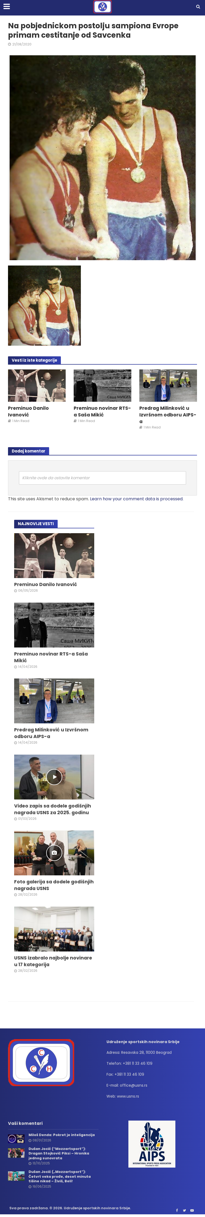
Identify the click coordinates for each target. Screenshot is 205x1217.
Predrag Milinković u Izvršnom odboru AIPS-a (167, 415)
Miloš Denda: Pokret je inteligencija (62, 1135)
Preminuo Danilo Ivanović (28, 411)
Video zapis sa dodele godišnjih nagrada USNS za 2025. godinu (53, 809)
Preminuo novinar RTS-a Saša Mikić (96, 411)
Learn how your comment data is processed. (136, 499)
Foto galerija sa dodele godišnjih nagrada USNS (43, 885)
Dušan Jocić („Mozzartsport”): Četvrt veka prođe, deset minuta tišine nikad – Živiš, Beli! (60, 1177)
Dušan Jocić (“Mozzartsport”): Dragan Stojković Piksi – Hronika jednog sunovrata (59, 1154)
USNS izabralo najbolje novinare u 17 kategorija (53, 962)
